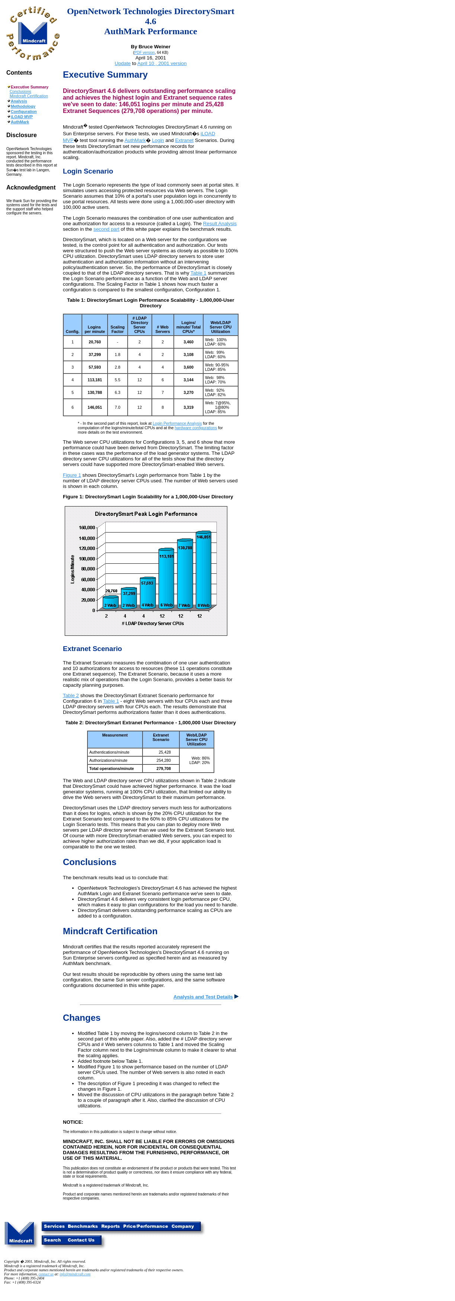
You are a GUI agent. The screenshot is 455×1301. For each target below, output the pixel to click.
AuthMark (20, 122)
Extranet (184, 140)
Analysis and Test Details (205, 997)
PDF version (144, 53)
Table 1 (198, 273)
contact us (46, 1274)
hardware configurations (196, 427)
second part (106, 229)
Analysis (19, 101)
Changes (81, 1018)
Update (123, 63)
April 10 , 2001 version (162, 63)
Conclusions (20, 91)
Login (158, 140)
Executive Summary (105, 74)
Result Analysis (220, 223)
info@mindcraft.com (75, 1274)
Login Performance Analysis (177, 423)
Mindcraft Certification (29, 96)
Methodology (23, 106)
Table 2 (71, 695)
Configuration (24, 111)
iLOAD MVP (22, 116)
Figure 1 (72, 475)
